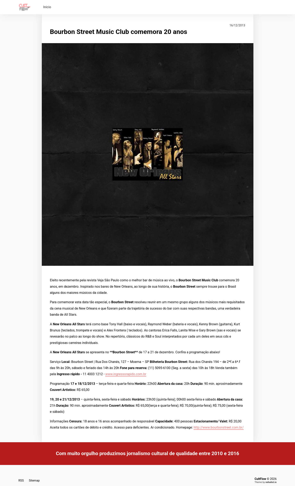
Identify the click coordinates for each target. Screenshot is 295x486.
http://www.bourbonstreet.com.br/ (219, 427)
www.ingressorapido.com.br (125, 374)
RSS (21, 480)
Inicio (47, 7)
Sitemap (34, 480)
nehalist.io (271, 482)
